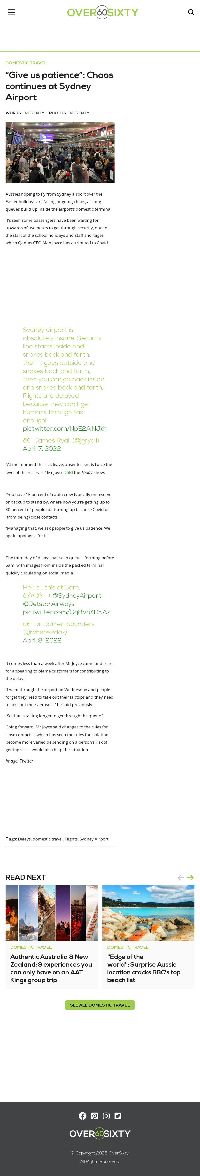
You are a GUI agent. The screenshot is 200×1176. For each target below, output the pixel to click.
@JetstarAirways (50, 637)
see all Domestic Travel (100, 1071)
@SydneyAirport (78, 629)
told (97, 495)
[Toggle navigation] (13, 13)
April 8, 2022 (44, 673)
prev (179, 944)
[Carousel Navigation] (184, 944)
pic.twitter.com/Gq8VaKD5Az (68, 645)
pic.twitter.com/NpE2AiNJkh (66, 452)
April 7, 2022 (44, 472)
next (189, 944)
